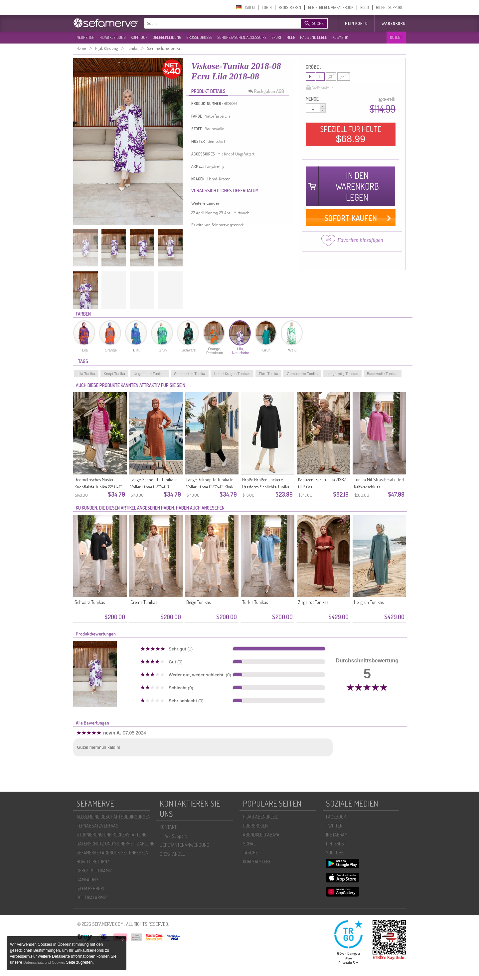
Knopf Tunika (114, 374)
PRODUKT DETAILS (208, 91)
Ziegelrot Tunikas (313, 602)
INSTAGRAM (337, 834)
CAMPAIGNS (87, 879)
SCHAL (249, 843)
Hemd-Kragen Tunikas (232, 374)
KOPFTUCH (139, 37)
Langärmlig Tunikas (342, 374)
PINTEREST (336, 843)
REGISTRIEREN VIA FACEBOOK (330, 7)
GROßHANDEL (172, 854)
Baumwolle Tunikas (383, 374)
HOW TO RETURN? (93, 861)
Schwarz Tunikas (90, 602)
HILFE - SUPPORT (389, 7)
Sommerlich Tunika (189, 374)
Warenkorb (394, 23)
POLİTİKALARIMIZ (92, 897)
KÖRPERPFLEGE (257, 861)
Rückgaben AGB (267, 91)
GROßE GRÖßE (199, 37)
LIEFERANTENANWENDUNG (184, 845)
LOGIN (267, 7)
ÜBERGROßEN (255, 826)
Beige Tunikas (198, 602)
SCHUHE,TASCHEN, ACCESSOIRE (241, 37)
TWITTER (334, 826)
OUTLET (396, 37)
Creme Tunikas (143, 602)
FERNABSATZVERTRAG (97, 826)
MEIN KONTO (356, 23)
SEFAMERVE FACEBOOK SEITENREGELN (112, 852)
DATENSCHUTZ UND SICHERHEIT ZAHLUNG (116, 843)
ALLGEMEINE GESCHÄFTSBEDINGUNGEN (113, 817)
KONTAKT (168, 827)
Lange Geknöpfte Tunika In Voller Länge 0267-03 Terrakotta (154, 487)
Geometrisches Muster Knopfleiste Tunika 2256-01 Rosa (98, 487)
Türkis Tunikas (255, 602)
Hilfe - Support (173, 836)
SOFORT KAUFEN (350, 218)
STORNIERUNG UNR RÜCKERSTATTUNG (112, 834)
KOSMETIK (340, 37)
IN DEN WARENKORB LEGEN (357, 186)
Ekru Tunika (268, 374)
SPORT (276, 37)
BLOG (364, 7)
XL (331, 76)
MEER (290, 37)
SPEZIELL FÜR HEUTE (350, 134)
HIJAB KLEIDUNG (112, 37)
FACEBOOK (336, 817)
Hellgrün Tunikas (369, 602)
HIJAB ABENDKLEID (260, 817)
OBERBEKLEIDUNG (167, 37)
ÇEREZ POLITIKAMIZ (94, 870)
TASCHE (250, 852)
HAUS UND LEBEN (313, 37)
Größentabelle (319, 88)
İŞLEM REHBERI (90, 888)
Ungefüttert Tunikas (149, 374)
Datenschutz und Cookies (44, 962)
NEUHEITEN (85, 37)
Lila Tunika (86, 374)
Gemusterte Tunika (302, 374)
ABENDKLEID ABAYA (261, 834)
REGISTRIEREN (290, 7)
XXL (344, 76)
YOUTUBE (335, 852)
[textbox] (216, 23)
